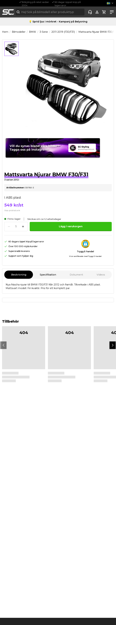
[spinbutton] (16, 226)
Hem (5, 31)
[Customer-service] (90, 12)
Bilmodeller (18, 31)
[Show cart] (104, 12)
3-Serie (44, 31)
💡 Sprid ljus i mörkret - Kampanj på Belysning (58, 21)
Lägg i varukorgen (71, 226)
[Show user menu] (97, 12)
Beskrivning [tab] (18, 275)
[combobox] (49, 12)
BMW (32, 31)
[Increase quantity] (23, 226)
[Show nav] (111, 12)
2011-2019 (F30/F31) (63, 31)
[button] (111, 3)
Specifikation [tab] (48, 275)
